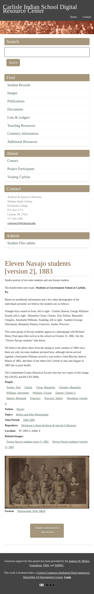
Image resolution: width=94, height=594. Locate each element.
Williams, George (42, 392)
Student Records (18, 85)
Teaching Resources (21, 126)
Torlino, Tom (13, 387)
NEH (46, 565)
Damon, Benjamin (16, 398)
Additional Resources (22, 142)
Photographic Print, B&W (31, 511)
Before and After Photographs (32, 414)
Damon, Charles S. (66, 392)
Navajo (20, 409)
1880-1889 (29, 420)
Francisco (35, 398)
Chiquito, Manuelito (70, 387)
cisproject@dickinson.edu (21, 223)
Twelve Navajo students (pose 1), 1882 (27, 441)
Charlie (28, 387)
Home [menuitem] (73, 17)
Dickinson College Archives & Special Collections (48, 425)
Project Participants (20, 169)
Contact (12, 161)
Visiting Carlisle (18, 177)
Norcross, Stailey (53, 398)
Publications (16, 101)
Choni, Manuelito (45, 387)
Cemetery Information (22, 134)
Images (12, 93)
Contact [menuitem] (87, 17)
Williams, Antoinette (17, 392)
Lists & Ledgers (18, 117)
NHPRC (59, 565)
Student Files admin (21, 243)
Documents (15, 109)
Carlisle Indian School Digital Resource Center (40, 7)
